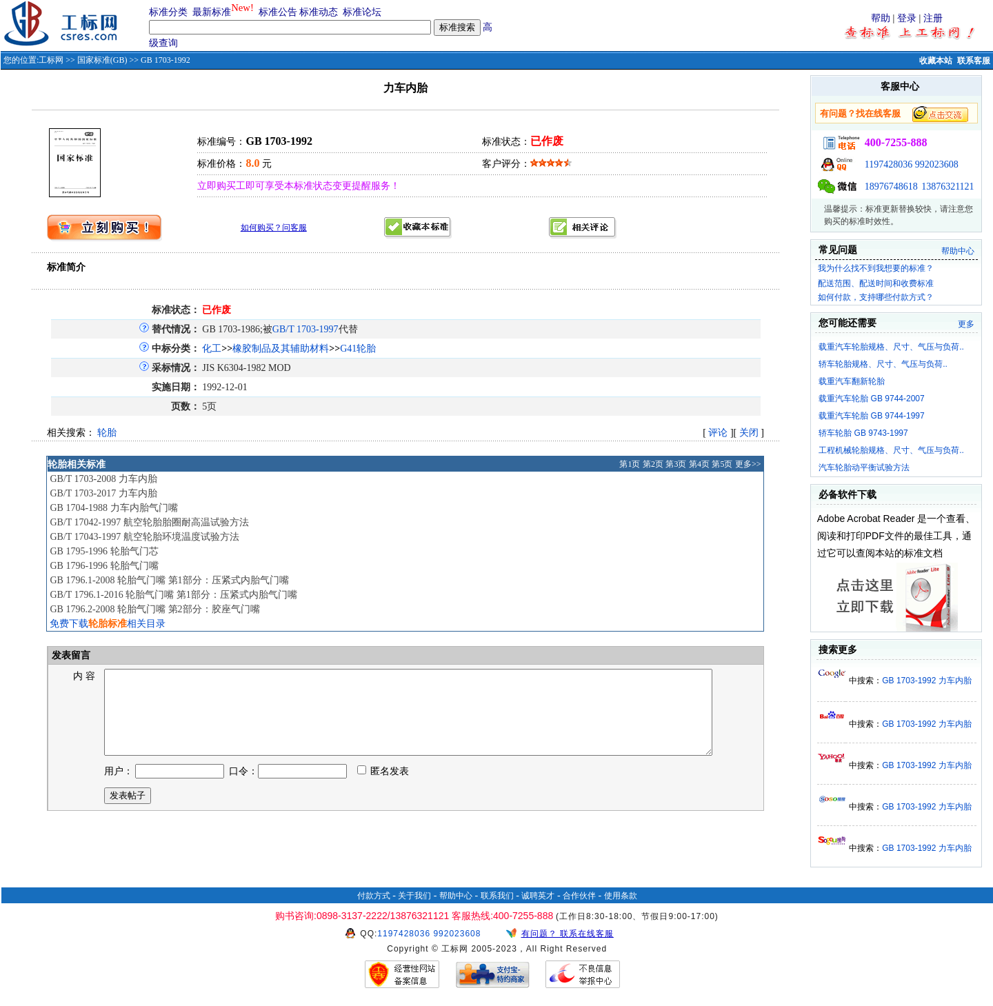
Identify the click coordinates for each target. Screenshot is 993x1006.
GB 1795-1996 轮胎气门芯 (104, 551)
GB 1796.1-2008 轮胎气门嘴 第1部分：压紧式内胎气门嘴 (169, 580)
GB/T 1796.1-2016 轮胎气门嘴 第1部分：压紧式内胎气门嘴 (173, 595)
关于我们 (414, 896)
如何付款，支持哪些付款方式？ (876, 297)
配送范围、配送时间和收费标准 (876, 283)
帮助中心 (957, 251)
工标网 (51, 60)
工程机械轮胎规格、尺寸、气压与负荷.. (891, 450)
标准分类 (168, 12)
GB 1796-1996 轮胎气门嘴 (104, 566)
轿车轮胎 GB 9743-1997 (863, 433)
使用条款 (620, 896)
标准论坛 (362, 12)
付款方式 (373, 896)
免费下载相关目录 (108, 623)
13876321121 (947, 186)
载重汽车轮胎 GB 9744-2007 (871, 398)
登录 (906, 18)
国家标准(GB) (102, 60)
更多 (966, 324)
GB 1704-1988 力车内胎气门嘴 (113, 508)
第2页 (653, 464)
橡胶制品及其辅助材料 (280, 348)
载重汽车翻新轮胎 (852, 381)
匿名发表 (383, 788)
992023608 (937, 164)
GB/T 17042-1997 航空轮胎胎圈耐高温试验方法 (149, 522)
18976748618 (891, 186)
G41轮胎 (358, 348)
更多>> (748, 464)
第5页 (722, 464)
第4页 (699, 464)
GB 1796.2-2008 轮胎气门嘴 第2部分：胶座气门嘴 (154, 609)
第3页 (675, 464)
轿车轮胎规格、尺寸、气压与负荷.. (883, 364)
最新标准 (211, 12)
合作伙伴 (579, 896)
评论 (718, 432)
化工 (211, 348)
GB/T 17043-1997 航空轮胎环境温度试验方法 (144, 537)
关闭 (749, 432)
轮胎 (107, 432)
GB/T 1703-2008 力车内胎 (103, 479)
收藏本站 (935, 61)
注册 (933, 18)
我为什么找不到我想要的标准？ (876, 268)
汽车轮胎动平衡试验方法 (864, 467)
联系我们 (497, 896)
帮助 (880, 18)
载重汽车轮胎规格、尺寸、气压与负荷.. (891, 347)
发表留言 (70, 655)
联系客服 (973, 61)
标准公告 (278, 12)
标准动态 (318, 12)
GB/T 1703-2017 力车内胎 (103, 493)
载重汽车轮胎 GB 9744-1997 (871, 416)
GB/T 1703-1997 (305, 329)
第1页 (629, 464)
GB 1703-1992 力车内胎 (926, 680)
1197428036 (888, 164)
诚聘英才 (537, 896)
